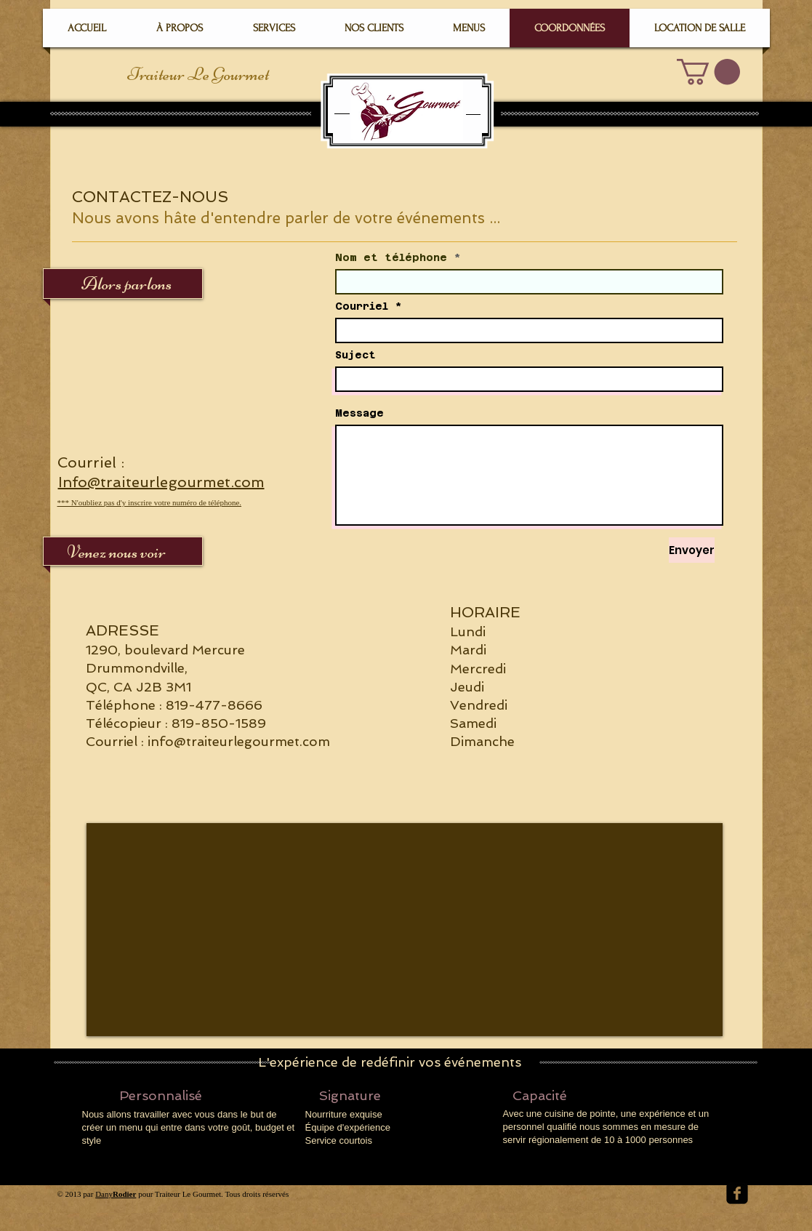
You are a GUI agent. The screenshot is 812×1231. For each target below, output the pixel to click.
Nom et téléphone (391, 257)
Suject (355, 355)
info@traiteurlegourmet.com (239, 741)
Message (359, 413)
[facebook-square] (737, 1193)
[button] (708, 71)
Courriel (361, 306)
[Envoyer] (692, 550)
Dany (115, 1194)
